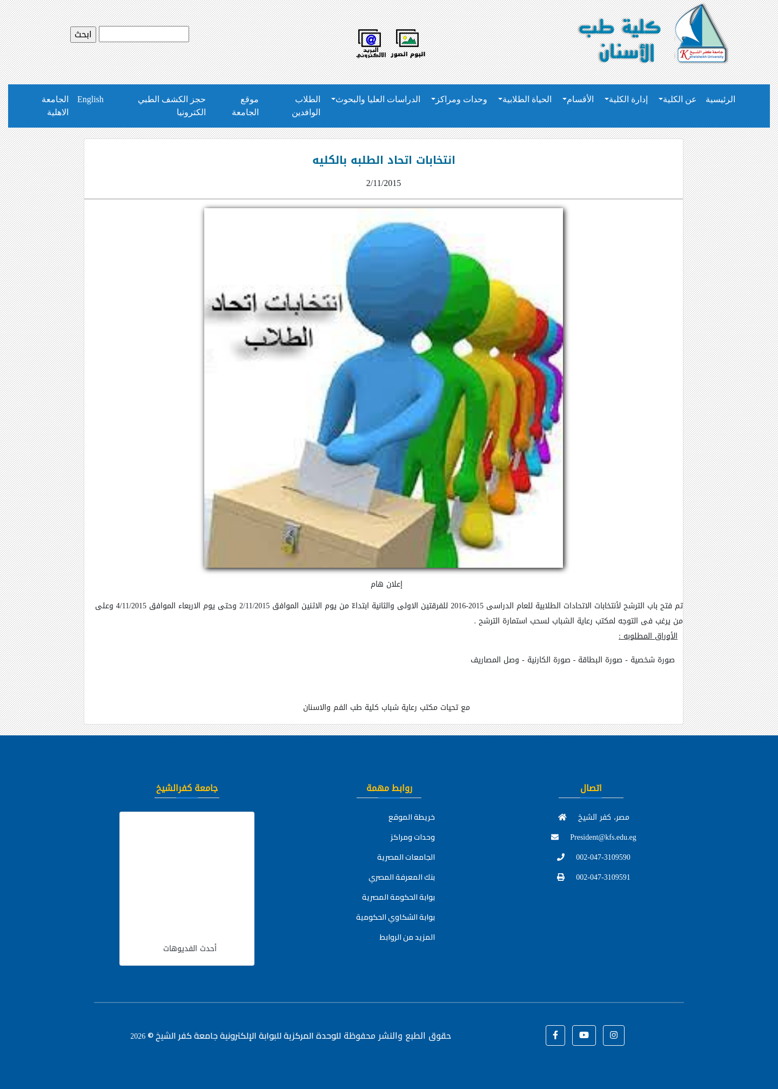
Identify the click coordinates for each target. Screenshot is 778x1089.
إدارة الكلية (628, 99)
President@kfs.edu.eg (593, 837)
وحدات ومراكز (461, 99)
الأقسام (580, 99)
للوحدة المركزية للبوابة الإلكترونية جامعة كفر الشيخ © (235, 1035)
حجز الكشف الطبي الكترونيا (172, 106)
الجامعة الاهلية (55, 106)
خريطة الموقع (411, 817)
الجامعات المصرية (406, 857)
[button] (555, 1035)
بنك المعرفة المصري (401, 877)
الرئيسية (720, 99)
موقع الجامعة (245, 106)
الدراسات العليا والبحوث (378, 99)
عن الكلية (680, 99)
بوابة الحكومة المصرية (398, 897)
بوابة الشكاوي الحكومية (395, 917)
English (90, 99)
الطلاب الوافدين (306, 106)
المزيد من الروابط (407, 937)
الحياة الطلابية (527, 99)
